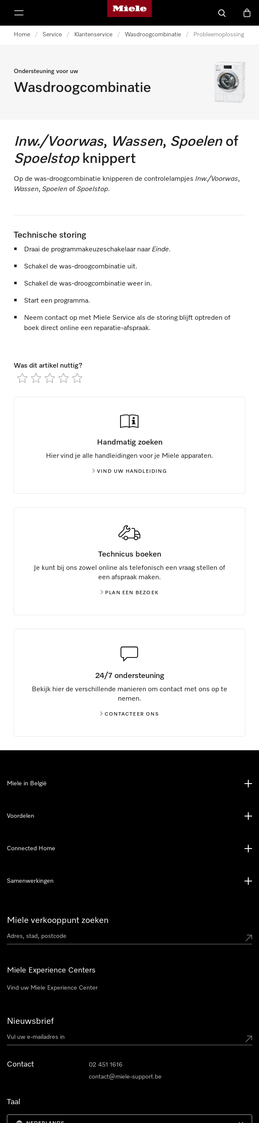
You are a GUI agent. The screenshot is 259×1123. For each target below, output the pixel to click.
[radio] (22, 378)
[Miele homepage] (129, 13)
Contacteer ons (129, 714)
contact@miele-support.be (125, 1077)
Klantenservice (93, 35)
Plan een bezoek (130, 592)
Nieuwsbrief (30, 1021)
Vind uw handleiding (130, 471)
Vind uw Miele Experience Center (52, 988)
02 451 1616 (106, 1065)
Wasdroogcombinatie (153, 35)
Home (22, 35)
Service (52, 35)
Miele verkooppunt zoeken (57, 920)
